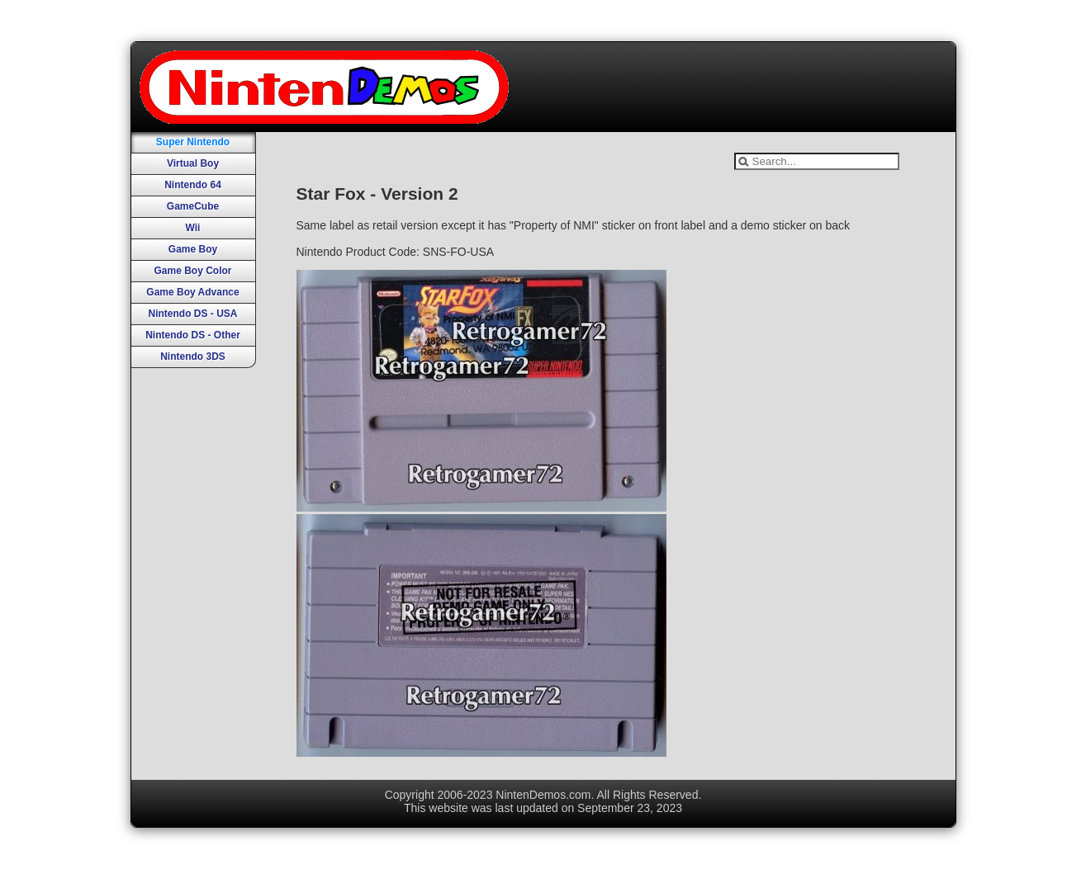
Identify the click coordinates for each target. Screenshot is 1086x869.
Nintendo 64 (192, 185)
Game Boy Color (192, 270)
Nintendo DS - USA (193, 313)
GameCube (193, 206)
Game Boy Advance (192, 292)
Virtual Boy (193, 163)
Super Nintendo (193, 142)
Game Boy (192, 249)
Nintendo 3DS (192, 356)
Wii (193, 228)
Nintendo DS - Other (192, 335)
